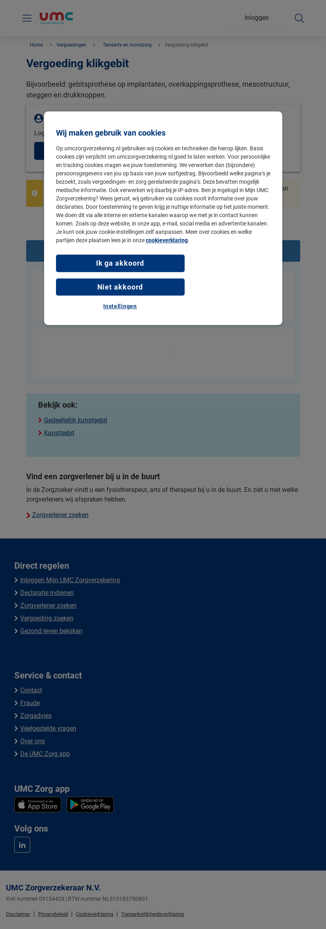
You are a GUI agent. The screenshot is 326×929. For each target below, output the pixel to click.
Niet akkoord (120, 287)
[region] (163, 218)
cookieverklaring (167, 240)
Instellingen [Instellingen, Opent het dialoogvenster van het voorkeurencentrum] (120, 306)
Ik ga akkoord (120, 263)
